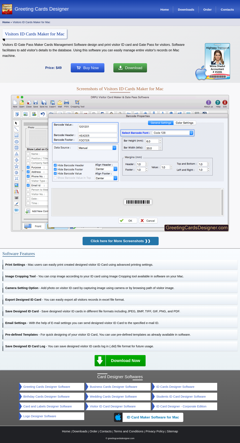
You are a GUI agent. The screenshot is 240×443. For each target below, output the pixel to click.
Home (6, 22)
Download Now (117, 360)
